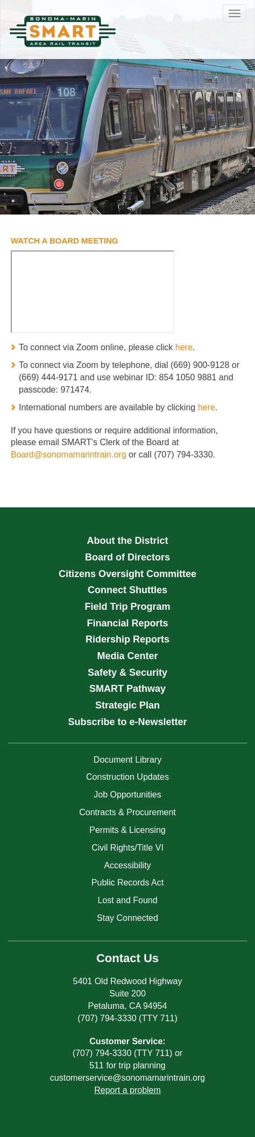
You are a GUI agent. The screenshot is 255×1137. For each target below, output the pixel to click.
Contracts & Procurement (127, 812)
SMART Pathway (127, 688)
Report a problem (127, 1090)
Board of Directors (127, 557)
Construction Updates (127, 776)
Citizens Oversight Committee (127, 573)
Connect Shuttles (127, 590)
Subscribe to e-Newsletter (127, 722)
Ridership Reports (127, 639)
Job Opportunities (127, 794)
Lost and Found (127, 900)
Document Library (127, 759)
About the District (127, 540)
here (184, 347)
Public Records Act (127, 882)
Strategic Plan (127, 705)
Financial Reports (127, 623)
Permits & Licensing (127, 830)
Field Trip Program (127, 606)
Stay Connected (127, 917)
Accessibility (127, 865)
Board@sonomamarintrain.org (68, 454)
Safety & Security (127, 672)
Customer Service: (127, 1041)
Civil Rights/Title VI (127, 847)
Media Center (127, 656)
